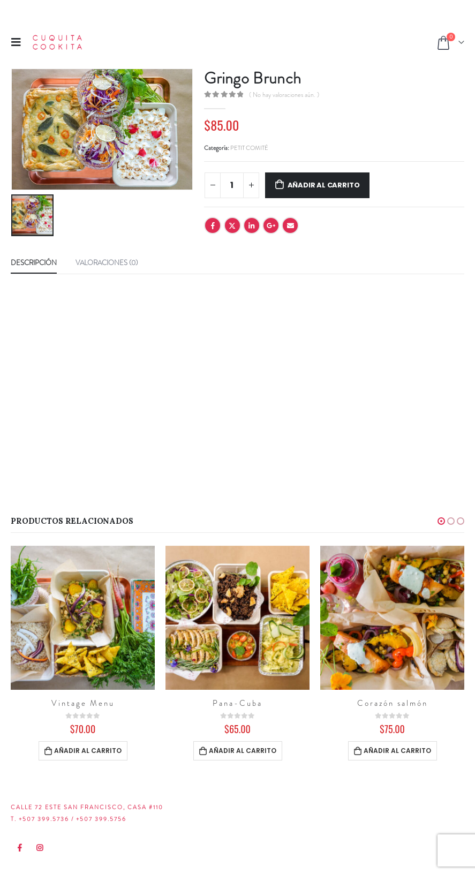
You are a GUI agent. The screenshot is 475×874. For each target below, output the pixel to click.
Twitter (232, 225)
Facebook (212, 225)
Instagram (40, 848)
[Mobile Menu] (19, 42)
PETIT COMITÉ (249, 148)
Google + (271, 225)
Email (290, 225)
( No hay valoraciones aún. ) (284, 95)
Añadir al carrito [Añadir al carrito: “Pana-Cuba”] (242, 750)
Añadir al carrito (324, 185)
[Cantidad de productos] (232, 185)
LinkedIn (251, 225)
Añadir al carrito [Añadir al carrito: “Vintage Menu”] (88, 750)
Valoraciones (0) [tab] (107, 263)
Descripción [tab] (34, 263)
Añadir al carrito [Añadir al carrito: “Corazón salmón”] (397, 750)
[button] (441, 521)
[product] (83, 618)
